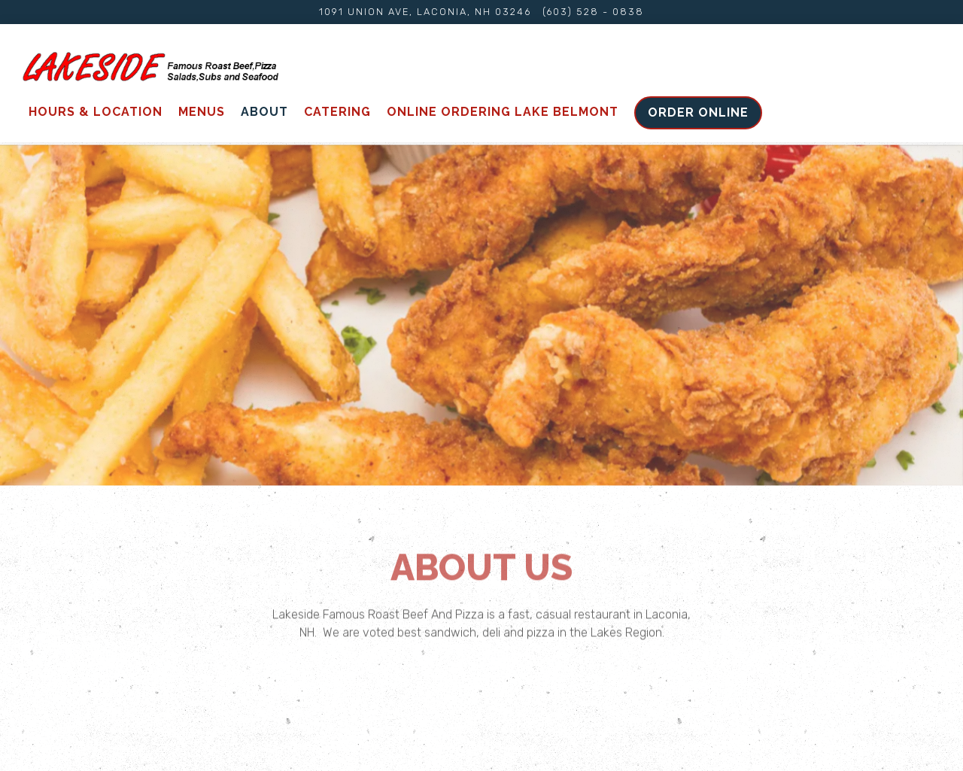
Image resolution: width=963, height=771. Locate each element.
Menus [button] (201, 112)
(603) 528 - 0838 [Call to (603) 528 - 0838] (593, 11)
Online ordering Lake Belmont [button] (502, 112)
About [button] (264, 112)
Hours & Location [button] (96, 112)
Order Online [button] (698, 112)
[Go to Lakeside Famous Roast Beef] (425, 12)
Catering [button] (337, 112)
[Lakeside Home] (150, 66)
